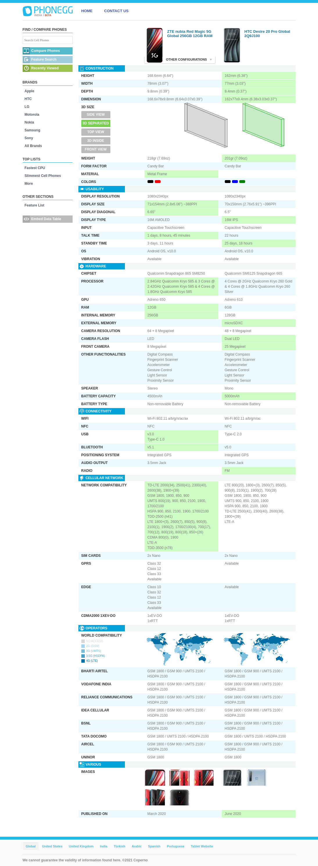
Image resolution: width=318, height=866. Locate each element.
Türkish (119, 846)
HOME (87, 11)
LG (27, 107)
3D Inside (95, 141)
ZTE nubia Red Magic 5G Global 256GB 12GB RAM (190, 33)
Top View (95, 132)
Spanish (154, 846)
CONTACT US (116, 11)
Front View (96, 149)
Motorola (32, 115)
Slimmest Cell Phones (43, 176)
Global (31, 846)
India (103, 846)
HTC (28, 99)
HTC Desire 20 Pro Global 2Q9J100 (267, 33)
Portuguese (175, 846)
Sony (29, 138)
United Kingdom (81, 846)
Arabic (136, 846)
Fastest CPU (35, 168)
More (29, 184)
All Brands (33, 146)
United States (52, 846)
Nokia (29, 122)
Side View (96, 115)
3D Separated (95, 123)
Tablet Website (202, 846)
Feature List (34, 205)
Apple (29, 91)
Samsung (32, 130)
